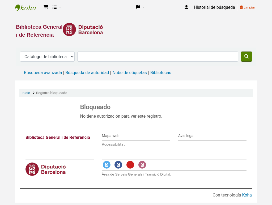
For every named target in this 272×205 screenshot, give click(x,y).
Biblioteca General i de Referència (28, 7)
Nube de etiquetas (129, 72)
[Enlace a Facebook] (118, 165)
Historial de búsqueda (214, 7)
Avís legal (186, 136)
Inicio (26, 93)
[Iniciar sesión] (186, 7)
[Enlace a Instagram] (142, 165)
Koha (247, 195)
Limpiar (247, 7)
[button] (45, 7)
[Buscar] (246, 57)
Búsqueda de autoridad (87, 72)
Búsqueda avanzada (43, 72)
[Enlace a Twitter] (106, 165)
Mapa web (110, 136)
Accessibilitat (113, 144)
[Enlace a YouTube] (130, 165)
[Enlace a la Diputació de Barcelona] (136, 29)
